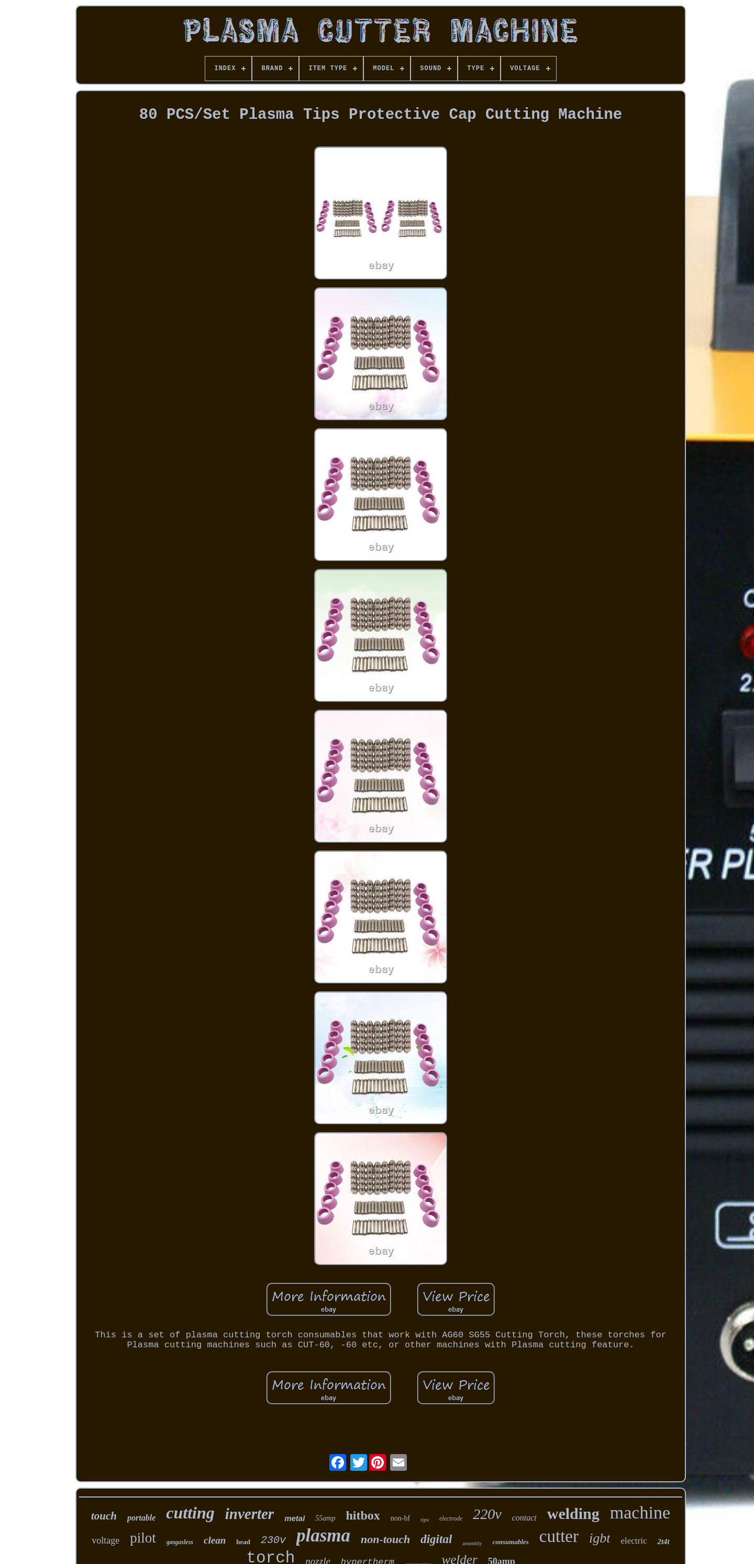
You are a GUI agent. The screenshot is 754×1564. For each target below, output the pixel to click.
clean (215, 1540)
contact (524, 1517)
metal (294, 1518)
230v (273, 1540)
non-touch (385, 1539)
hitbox (363, 1515)
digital (436, 1539)
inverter (249, 1513)
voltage (105, 1540)
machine (640, 1512)
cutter (559, 1536)
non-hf (400, 1518)
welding (573, 1513)
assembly (472, 1543)
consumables (511, 1542)
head (243, 1542)
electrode (450, 1518)
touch (104, 1516)
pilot (143, 1538)
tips (424, 1519)
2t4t (663, 1541)
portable (141, 1517)
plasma (323, 1535)
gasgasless (180, 1542)
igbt (599, 1538)
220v (487, 1514)
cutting (190, 1512)
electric (633, 1541)
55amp (325, 1518)
